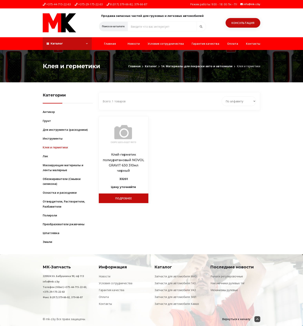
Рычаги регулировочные (226, 276)
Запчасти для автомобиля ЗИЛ (175, 297)
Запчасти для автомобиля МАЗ (176, 276)
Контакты (253, 43)
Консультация (242, 23)
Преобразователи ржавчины (63, 224)
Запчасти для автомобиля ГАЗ (175, 283)
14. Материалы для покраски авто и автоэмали (196, 66)
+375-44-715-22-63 (57, 4)
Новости (134, 43)
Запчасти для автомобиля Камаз (177, 304)
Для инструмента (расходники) (65, 130)
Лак (45, 156)
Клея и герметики (55, 147)
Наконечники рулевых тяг (227, 283)
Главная (110, 43)
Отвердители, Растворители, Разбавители (64, 204)
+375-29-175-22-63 (89, 4)
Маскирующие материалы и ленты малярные (63, 167)
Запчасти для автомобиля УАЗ (175, 290)
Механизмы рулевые (224, 290)
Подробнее (123, 198)
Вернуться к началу (241, 319)
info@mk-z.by (250, 4)
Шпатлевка (51, 233)
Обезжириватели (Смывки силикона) (62, 181)
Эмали (47, 242)
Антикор (49, 112)
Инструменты (53, 138)
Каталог (151, 66)
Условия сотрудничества (166, 43)
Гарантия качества (205, 43)
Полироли (50, 215)
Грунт (47, 121)
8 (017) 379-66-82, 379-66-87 (127, 4)
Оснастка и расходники (60, 192)
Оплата (232, 43)
